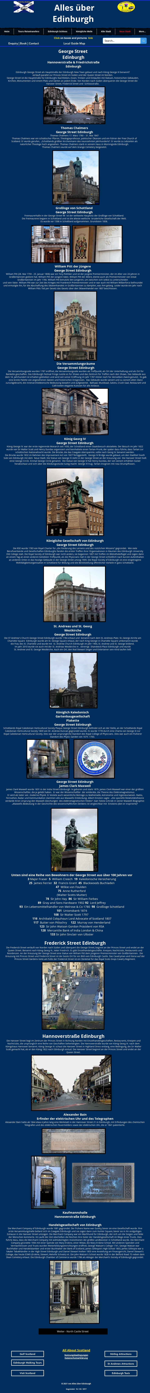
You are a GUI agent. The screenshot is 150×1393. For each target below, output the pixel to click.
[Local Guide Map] (74, 43)
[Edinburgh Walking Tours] (27, 1363)
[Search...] (119, 41)
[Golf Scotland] (27, 1354)
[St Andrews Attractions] (121, 1364)
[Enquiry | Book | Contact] (23, 43)
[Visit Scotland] (27, 1373)
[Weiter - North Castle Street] (73, 1331)
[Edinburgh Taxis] (121, 1373)
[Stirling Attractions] (121, 1354)
